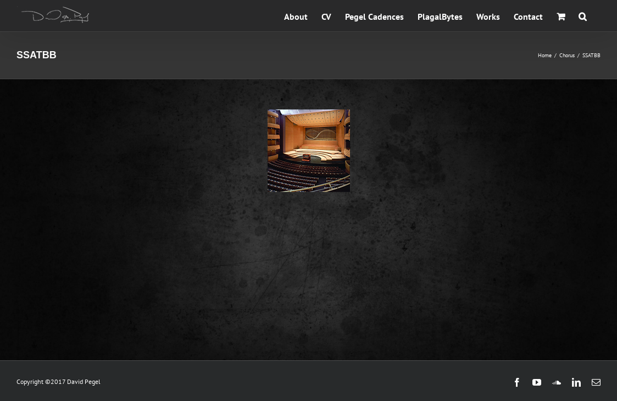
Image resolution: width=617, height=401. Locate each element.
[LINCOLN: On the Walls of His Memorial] (309, 115)
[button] (583, 15)
